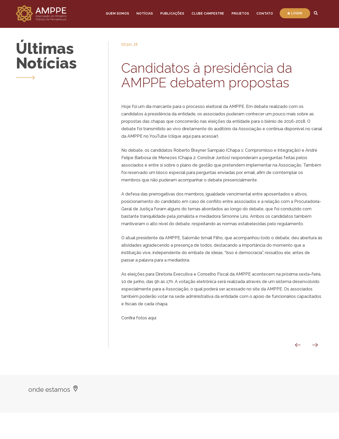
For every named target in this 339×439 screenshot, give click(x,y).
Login (295, 13)
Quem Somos (117, 13)
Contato (264, 13)
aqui (152, 317)
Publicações (172, 13)
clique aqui (181, 136)
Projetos (240, 13)
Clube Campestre (207, 13)
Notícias (144, 13)
